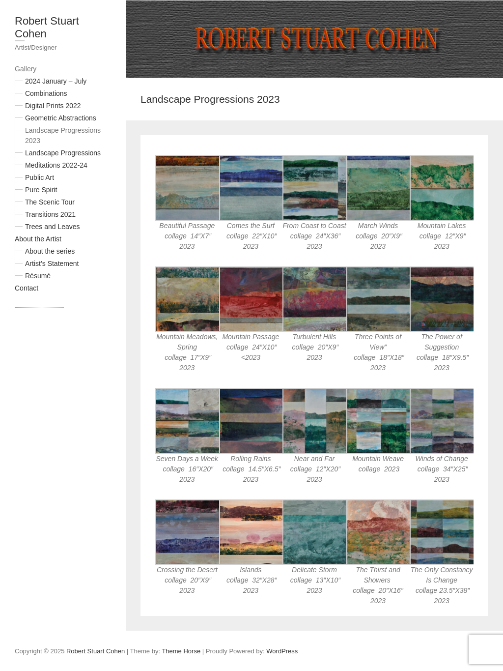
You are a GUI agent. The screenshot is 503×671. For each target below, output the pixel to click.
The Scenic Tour (50, 202)
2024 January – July (55, 81)
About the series (50, 251)
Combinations (46, 93)
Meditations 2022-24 (56, 165)
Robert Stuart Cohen (47, 27)
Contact (26, 288)
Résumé (38, 276)
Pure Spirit (41, 190)
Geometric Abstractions (60, 118)
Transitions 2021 (50, 214)
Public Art (39, 177)
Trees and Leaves (52, 227)
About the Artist (38, 239)
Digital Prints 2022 (53, 106)
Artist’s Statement (52, 263)
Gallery (25, 69)
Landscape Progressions (63, 153)
